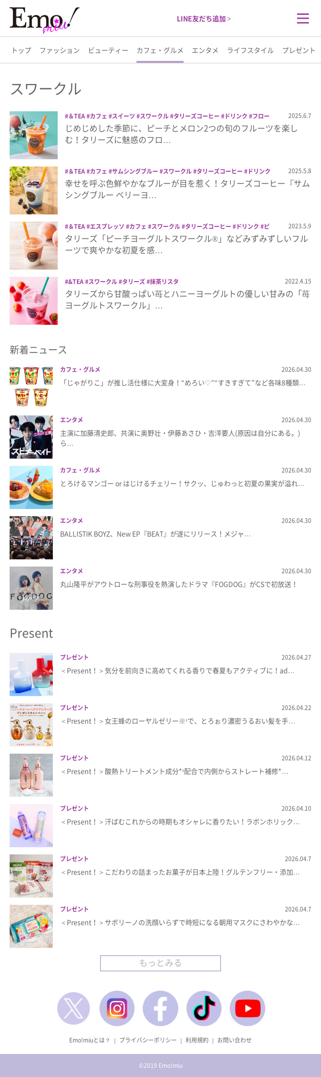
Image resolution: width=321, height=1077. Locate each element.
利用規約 (197, 1040)
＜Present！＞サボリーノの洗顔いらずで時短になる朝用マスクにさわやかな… (180, 922)
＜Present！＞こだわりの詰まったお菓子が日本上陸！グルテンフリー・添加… (180, 871)
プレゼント (299, 50)
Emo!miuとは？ (90, 1040)
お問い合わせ (234, 1040)
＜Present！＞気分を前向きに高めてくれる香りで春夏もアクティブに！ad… (177, 670)
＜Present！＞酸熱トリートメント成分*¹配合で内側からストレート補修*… (174, 771)
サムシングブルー (135, 171)
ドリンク (235, 116)
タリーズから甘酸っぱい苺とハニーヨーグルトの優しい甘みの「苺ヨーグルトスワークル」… (187, 299)
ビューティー (108, 50)
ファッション (59, 50)
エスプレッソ (107, 226)
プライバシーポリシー (148, 1040)
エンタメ (205, 50)
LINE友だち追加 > (204, 18)
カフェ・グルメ (160, 50)
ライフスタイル (250, 50)
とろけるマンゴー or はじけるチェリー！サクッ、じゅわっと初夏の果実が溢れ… (182, 483)
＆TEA (76, 116)
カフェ (98, 116)
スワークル (154, 116)
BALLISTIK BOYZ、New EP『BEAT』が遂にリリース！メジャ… (155, 533)
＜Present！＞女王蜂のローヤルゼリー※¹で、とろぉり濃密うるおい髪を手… (177, 720)
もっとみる (160, 962)
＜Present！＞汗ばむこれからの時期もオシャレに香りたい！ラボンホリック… (180, 821)
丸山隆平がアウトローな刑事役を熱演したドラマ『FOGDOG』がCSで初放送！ (179, 584)
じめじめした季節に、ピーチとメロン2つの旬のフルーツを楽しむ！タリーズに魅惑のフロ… (181, 133)
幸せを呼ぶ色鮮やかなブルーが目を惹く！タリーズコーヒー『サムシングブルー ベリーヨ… (187, 189)
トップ (21, 50)
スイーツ (123, 116)
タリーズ (133, 281)
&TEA (76, 281)
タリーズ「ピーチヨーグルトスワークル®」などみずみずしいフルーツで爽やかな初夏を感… (186, 244)
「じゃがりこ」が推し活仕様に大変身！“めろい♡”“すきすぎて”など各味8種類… (183, 382)
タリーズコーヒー (196, 116)
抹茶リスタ (164, 281)
